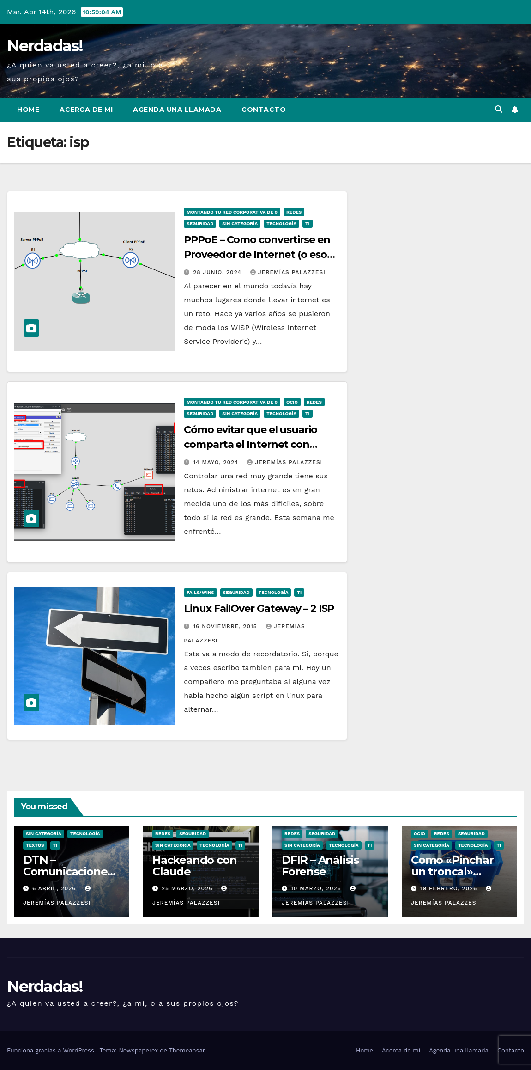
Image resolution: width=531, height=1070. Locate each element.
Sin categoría (240, 223)
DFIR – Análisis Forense (320, 865)
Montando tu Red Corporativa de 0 (232, 211)
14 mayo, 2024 (217, 462)
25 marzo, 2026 (188, 888)
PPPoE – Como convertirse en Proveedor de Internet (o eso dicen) (257, 254)
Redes (294, 211)
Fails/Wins (200, 592)
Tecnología (281, 223)
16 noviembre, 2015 (226, 626)
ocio (292, 401)
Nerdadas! (45, 45)
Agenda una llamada (177, 109)
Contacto (263, 109)
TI (307, 223)
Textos (35, 845)
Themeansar (187, 1050)
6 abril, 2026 (55, 888)
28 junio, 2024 (218, 272)
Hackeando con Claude (194, 865)
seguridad (200, 223)
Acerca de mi (86, 109)
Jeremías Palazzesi (288, 272)
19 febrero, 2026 (449, 888)
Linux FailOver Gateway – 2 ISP (259, 608)
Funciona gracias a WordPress (51, 1050)
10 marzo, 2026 (317, 888)
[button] (498, 109)
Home (28, 109)
